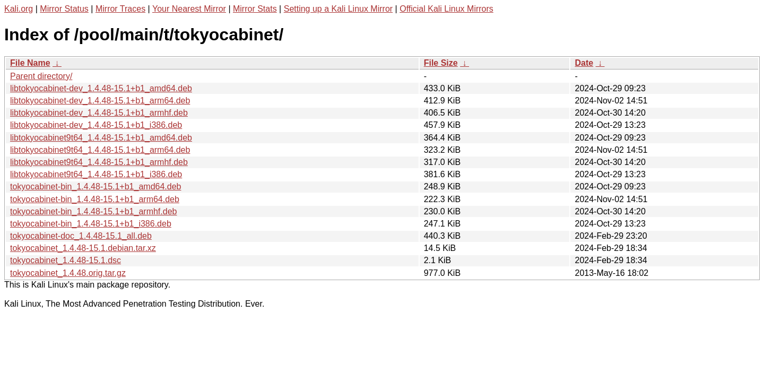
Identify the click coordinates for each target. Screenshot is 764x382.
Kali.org (18, 8)
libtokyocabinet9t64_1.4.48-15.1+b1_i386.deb (96, 174)
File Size (441, 62)
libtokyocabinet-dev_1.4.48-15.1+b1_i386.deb (96, 124)
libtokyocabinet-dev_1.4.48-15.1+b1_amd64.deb (101, 88)
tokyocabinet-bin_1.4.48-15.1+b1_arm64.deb (94, 199)
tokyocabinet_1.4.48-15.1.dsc (65, 260)
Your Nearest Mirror (189, 8)
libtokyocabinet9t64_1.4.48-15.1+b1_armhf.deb (99, 162)
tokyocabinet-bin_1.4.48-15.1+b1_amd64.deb (95, 186)
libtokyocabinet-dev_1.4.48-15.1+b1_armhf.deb (99, 112)
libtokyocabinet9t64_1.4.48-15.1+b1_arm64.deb (100, 149)
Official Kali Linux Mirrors (446, 8)
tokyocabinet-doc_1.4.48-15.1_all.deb (81, 235)
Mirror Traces (120, 8)
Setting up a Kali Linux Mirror (338, 8)
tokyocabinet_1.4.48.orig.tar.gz (68, 272)
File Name (30, 62)
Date (584, 62)
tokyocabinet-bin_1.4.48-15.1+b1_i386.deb (90, 223)
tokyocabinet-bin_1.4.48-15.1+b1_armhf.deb (93, 211)
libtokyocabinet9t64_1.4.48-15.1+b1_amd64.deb (101, 137)
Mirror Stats (255, 8)
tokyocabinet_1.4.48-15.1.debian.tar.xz (83, 248)
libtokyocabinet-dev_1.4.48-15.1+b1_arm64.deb (100, 100)
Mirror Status (64, 8)
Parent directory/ (41, 76)
